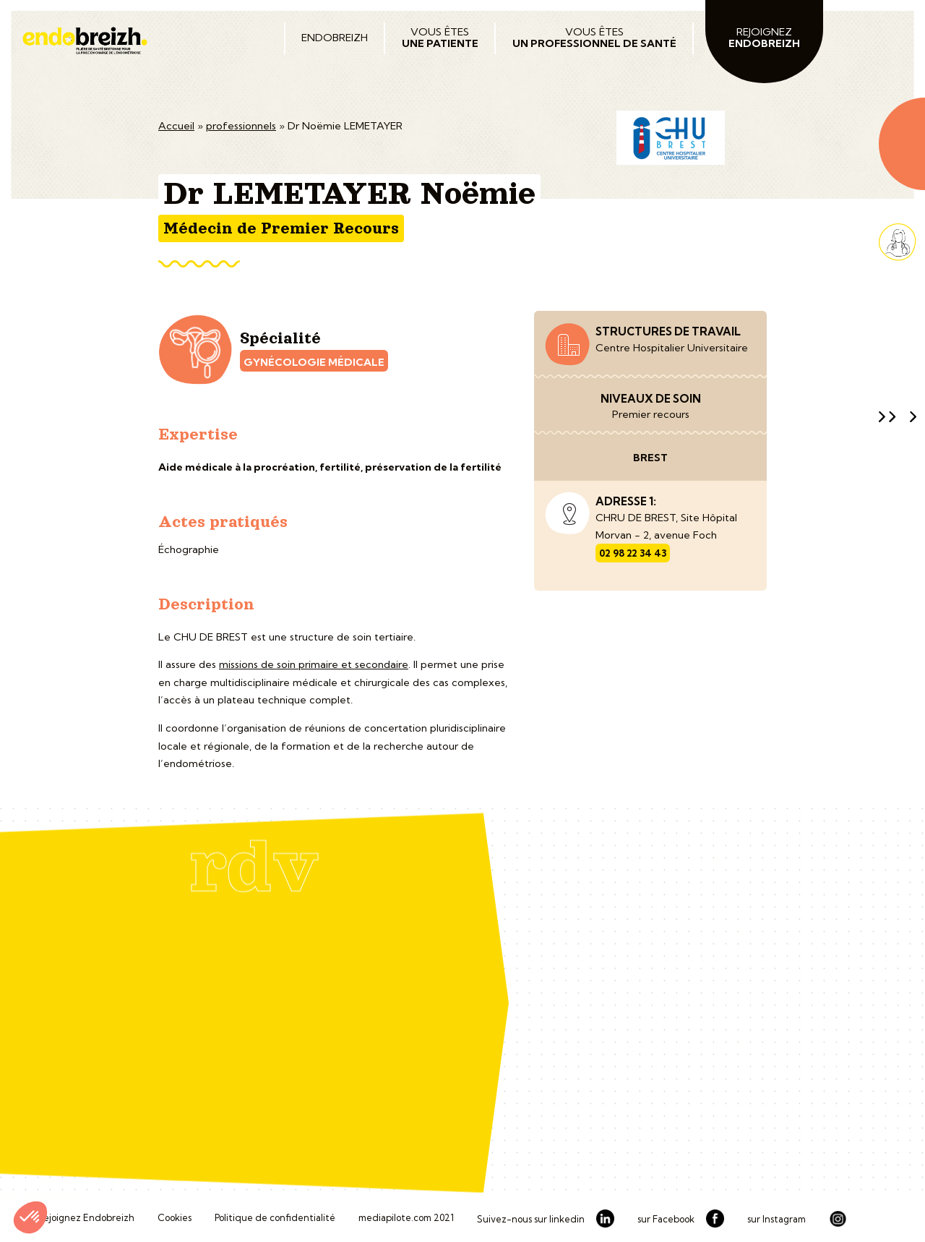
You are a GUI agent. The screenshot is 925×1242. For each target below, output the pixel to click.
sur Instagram (776, 1219)
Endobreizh (334, 37)
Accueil (176, 125)
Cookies (175, 1218)
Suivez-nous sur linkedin (531, 1219)
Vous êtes (440, 37)
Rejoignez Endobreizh (85, 1218)
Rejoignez (764, 37)
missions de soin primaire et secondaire (313, 664)
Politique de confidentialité (275, 1218)
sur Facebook (665, 1219)
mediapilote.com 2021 (406, 1218)
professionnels (241, 125)
